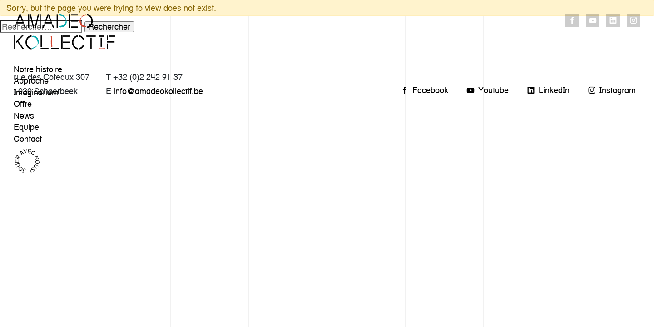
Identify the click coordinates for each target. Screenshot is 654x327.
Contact (28, 139)
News (24, 115)
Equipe (26, 127)
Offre (23, 104)
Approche (31, 80)
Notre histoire (38, 69)
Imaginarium (36, 92)
